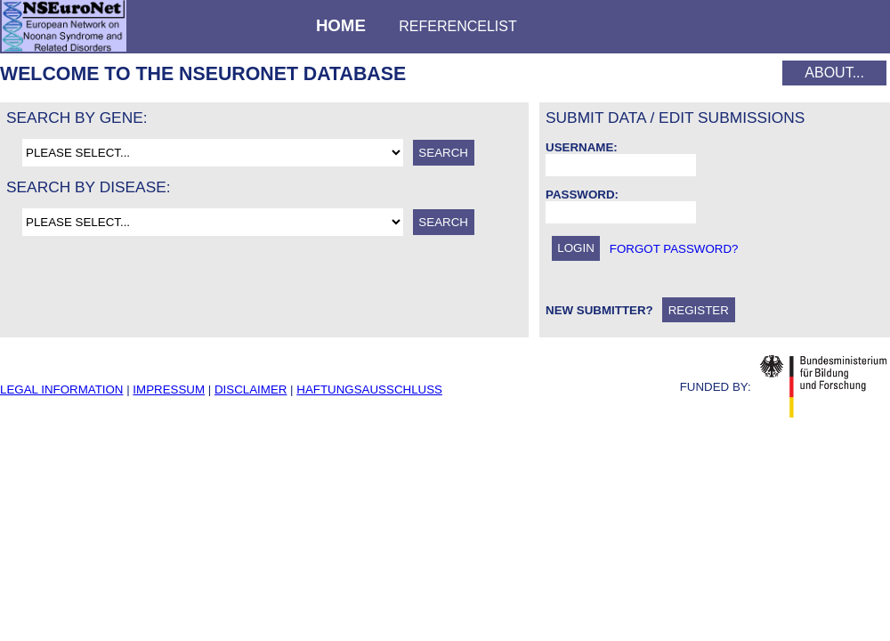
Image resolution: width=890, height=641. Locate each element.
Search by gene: (77, 117)
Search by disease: (88, 187)
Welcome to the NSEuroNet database (203, 74)
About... (834, 72)
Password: (582, 194)
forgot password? (674, 248)
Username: (582, 147)
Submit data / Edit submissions (675, 117)
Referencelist (457, 26)
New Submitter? (599, 310)
